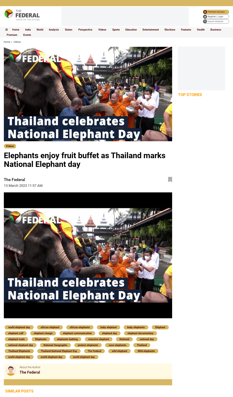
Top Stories (190, 95)
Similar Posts (19, 391)
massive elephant (98, 339)
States (68, 29)
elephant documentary (140, 333)
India (28, 29)
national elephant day (20, 345)
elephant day (109, 333)
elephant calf (15, 333)
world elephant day (19, 327)
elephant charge (43, 333)
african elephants (80, 327)
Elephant (160, 327)
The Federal (94, 351)
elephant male (16, 339)
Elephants (41, 339)
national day (147, 339)
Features (186, 29)
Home (15, 29)
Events (27, 34)
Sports (116, 29)
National (124, 339)
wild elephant (119, 351)
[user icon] (216, 16)
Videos (102, 29)
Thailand (142, 345)
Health (201, 29)
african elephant (50, 327)
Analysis (54, 29)
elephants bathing (67, 339)
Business (215, 29)
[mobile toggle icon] (6, 29)
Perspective (85, 29)
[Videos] (10, 146)
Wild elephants (146, 351)
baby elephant (108, 327)
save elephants (117, 345)
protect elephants (88, 345)
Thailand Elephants (19, 351)
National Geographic (55, 345)
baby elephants (136, 327)
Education (131, 29)
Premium (12, 34)
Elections (170, 29)
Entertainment (151, 29)
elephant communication (77, 333)
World (40, 29)
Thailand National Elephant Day (59, 351)
